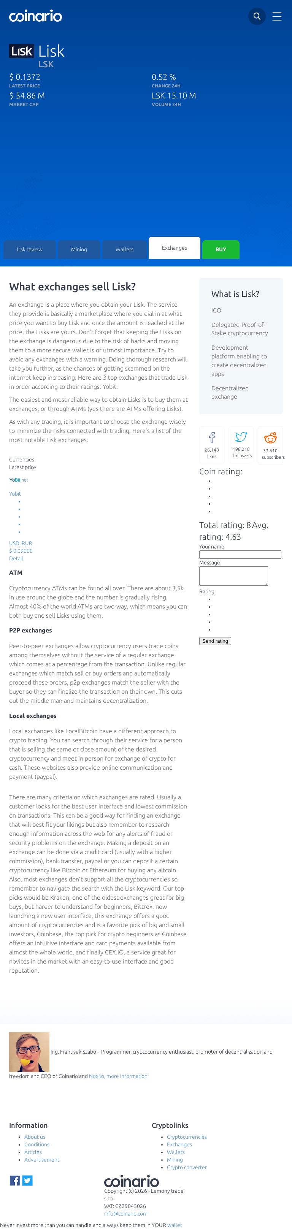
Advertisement (41, 1161)
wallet (174, 1226)
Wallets (124, 250)
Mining (79, 250)
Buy (221, 250)
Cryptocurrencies (187, 1138)
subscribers (272, 446)
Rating (206, 596)
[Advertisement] (146, 180)
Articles (33, 1153)
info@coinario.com (126, 1215)
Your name (211, 547)
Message (209, 563)
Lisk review (30, 250)
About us (34, 1138)
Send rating (215, 645)
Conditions (36, 1146)
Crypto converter (187, 1168)
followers (242, 445)
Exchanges (174, 248)
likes (211, 445)
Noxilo (96, 1077)
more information (127, 1077)
